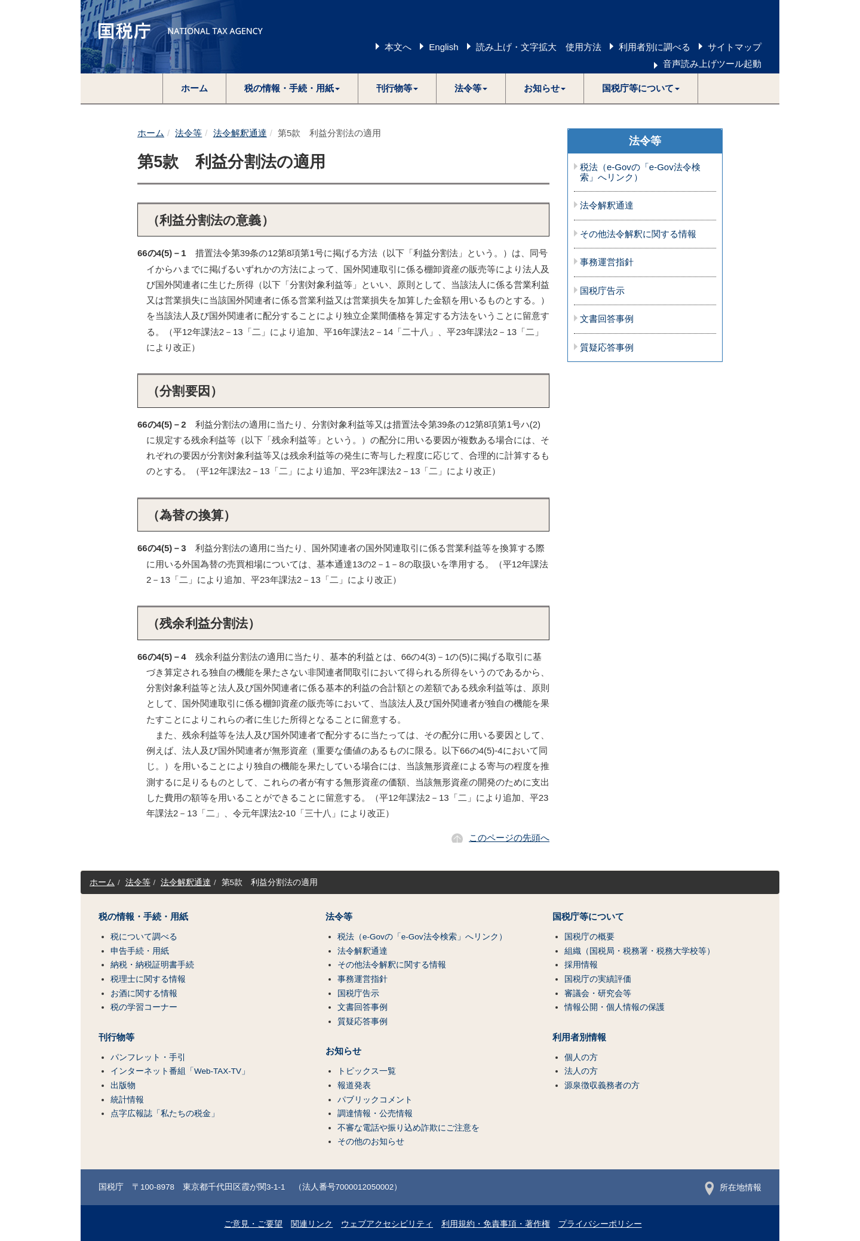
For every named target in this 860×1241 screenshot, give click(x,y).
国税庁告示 (602, 291)
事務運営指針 (607, 262)
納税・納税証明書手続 (152, 964)
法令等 (188, 133)
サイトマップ (734, 47)
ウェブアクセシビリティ (387, 1224)
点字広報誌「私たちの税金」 (164, 1113)
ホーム (194, 88)
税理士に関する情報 (148, 979)
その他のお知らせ (370, 1141)
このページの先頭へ (509, 838)
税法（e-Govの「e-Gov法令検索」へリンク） (640, 172)
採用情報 (581, 964)
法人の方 (581, 1071)
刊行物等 (116, 1037)
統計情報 (127, 1099)
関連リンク (312, 1224)
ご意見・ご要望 (253, 1224)
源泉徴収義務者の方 (602, 1085)
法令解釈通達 (240, 133)
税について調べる (143, 936)
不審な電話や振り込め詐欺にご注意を (408, 1127)
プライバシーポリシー (600, 1224)
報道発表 (354, 1085)
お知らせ (343, 1051)
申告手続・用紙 (139, 951)
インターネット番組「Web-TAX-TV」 (180, 1071)
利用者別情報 (579, 1037)
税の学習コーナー (143, 1007)
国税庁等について (588, 916)
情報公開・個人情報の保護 (614, 1007)
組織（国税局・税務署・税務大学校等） (639, 951)
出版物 (123, 1085)
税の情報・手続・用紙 (143, 916)
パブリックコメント (375, 1099)
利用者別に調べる (654, 47)
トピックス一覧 (366, 1071)
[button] (292, 88)
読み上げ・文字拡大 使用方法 (538, 47)
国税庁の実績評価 (597, 979)
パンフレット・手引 (148, 1057)
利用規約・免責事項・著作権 (495, 1224)
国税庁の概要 (589, 936)
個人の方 (581, 1057)
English (443, 47)
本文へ (398, 47)
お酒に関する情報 (143, 993)
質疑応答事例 (607, 347)
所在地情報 (733, 1187)
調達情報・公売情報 (375, 1113)
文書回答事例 (607, 319)
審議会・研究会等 (597, 993)
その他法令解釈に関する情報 (638, 234)
